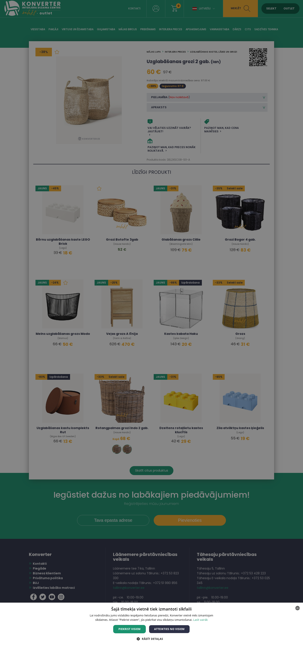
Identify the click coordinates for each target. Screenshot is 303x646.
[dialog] (151, 323)
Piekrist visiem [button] (129, 629)
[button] (151, 639)
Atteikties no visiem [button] (169, 629)
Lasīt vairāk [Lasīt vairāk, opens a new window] (200, 620)
